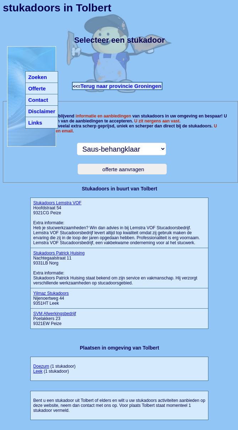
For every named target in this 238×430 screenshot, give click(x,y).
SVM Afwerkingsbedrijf (54, 313)
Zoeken (37, 77)
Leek (37, 371)
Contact (38, 100)
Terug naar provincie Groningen (121, 86)
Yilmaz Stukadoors (51, 293)
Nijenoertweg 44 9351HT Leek (51, 298)
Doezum (41, 366)
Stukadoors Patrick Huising (58, 253)
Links (35, 123)
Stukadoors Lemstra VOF (57, 202)
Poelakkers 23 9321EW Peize (54, 318)
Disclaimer (41, 111)
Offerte (37, 88)
